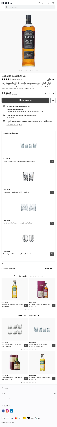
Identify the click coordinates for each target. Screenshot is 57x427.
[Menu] (3, 7)
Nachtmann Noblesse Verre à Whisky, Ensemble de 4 (19, 161)
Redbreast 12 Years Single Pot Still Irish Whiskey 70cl (12, 378)
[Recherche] (7, 7)
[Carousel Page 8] (32, 349)
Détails (28, 264)
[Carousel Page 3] (24, 349)
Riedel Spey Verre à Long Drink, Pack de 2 (16, 192)
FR (39, 3)
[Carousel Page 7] (30, 349)
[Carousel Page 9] (33, 349)
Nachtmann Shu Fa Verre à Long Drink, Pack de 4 (18, 223)
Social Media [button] (6, 406)
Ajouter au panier (25, 100)
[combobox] (30, 7)
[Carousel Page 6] (29, 349)
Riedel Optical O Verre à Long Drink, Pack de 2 (17, 254)
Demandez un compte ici (14, 125)
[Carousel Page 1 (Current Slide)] (21, 349)
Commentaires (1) (28, 268)
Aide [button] (3, 393)
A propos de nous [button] (8, 399)
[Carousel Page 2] (23, 349)
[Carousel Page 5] (27, 349)
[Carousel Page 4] (26, 349)
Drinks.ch (10, 423)
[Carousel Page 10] (35, 349)
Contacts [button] (5, 388)
